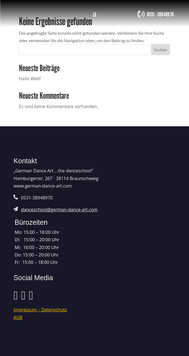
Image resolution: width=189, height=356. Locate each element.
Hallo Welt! (30, 79)
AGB (17, 317)
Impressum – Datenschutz (40, 310)
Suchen (160, 49)
